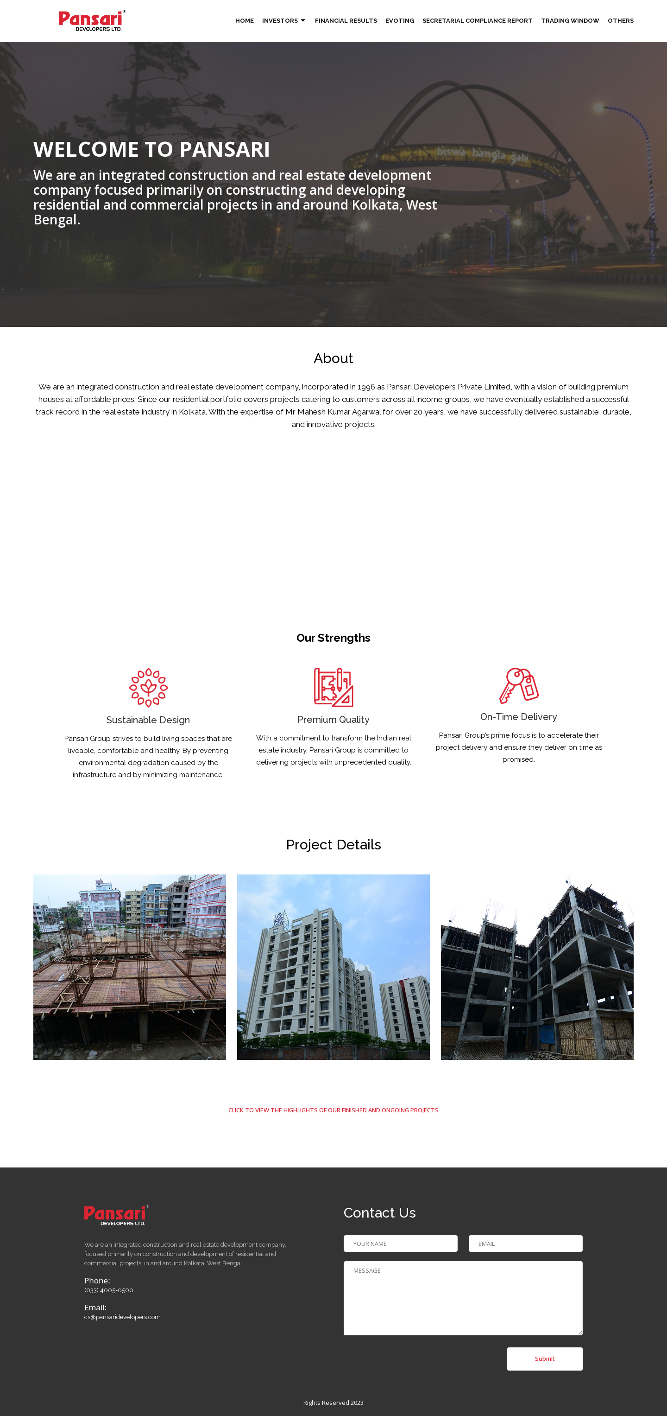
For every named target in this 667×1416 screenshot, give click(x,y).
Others (621, 20)
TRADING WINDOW (570, 20)
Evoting (399, 20)
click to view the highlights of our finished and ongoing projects (333, 1110)
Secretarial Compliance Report (477, 20)
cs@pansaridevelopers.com (122, 1317)
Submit (545, 1358)
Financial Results (346, 20)
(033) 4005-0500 (108, 1290)
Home (244, 20)
